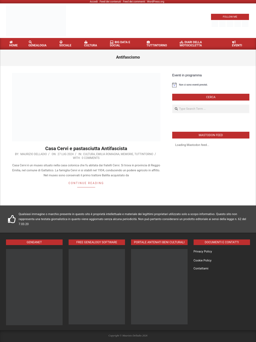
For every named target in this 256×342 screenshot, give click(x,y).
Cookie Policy (203, 260)
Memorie (127, 154)
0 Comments (91, 158)
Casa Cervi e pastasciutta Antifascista (86, 148)
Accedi (94, 1)
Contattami (201, 268)
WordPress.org (155, 1)
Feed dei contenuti (110, 1)
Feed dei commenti (134, 1)
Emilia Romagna (108, 154)
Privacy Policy (203, 251)
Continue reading (86, 183)
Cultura (89, 154)
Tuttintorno (143, 154)
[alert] (210, 85)
